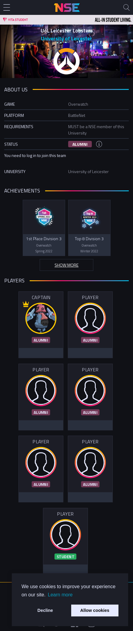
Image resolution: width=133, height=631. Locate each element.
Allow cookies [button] (94, 610)
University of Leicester (66, 39)
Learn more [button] (60, 594)
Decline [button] (45, 610)
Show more (66, 265)
